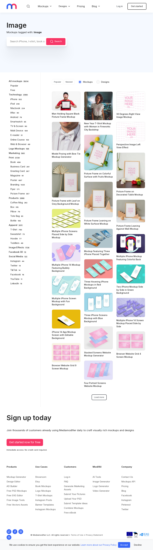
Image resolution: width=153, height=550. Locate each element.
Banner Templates (44, 504)
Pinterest (126, 504)
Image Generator (101, 481)
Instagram (126, 500)
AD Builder (12, 486)
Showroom (40, 477)
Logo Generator (101, 486)
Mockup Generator (16, 477)
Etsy (37, 481)
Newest (69, 82)
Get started (137, 6)
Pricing (81, 6)
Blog (94, 6)
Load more (99, 397)
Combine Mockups (74, 508)
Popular (57, 82)
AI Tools (97, 477)
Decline (138, 544)
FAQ (66, 481)
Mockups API (128, 481)
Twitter (124, 509)
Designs (63, 6)
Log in (119, 6)
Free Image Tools (16, 500)
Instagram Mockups (45, 509)
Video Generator (101, 490)
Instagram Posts (43, 500)
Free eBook (70, 512)
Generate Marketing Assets (74, 488)
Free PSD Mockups (17, 490)
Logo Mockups (43, 490)
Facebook (126, 495)
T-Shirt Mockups (43, 495)
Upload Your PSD (73, 498)
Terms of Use (77, 535)
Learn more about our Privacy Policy (99, 545)
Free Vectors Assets (17, 504)
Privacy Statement (94, 535)
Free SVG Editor (15, 495)
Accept (124, 544)
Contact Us (127, 477)
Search (56, 41)
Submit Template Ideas (76, 503)
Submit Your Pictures (74, 494)
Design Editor (13, 481)
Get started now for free (24, 442)
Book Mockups (43, 486)
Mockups (43, 6)
